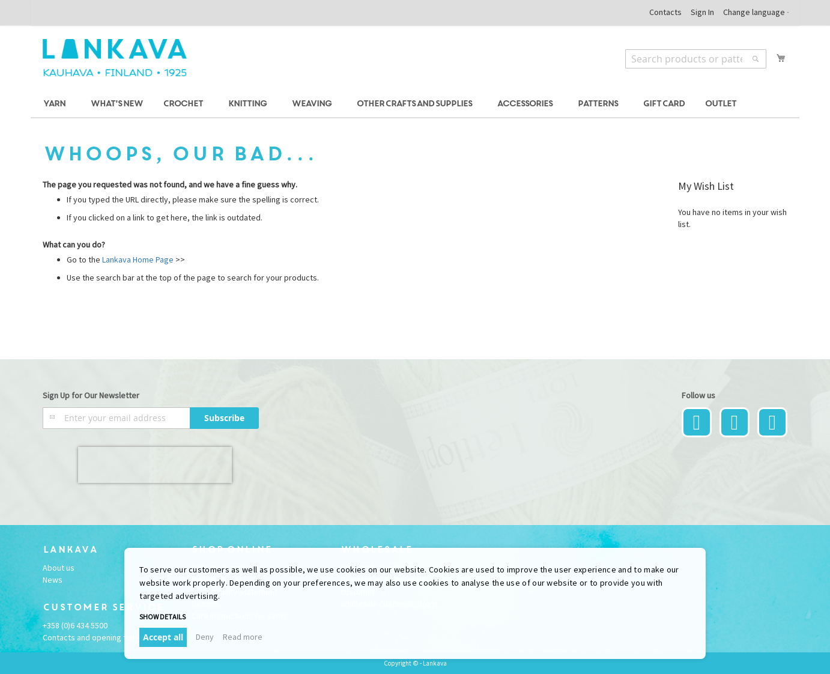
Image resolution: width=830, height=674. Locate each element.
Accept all (163, 637)
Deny (205, 636)
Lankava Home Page (137, 259)
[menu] (415, 104)
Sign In (702, 12)
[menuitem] (56, 104)
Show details (162, 616)
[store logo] (115, 57)
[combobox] (695, 58)
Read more (242, 636)
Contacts (665, 12)
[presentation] (155, 465)
